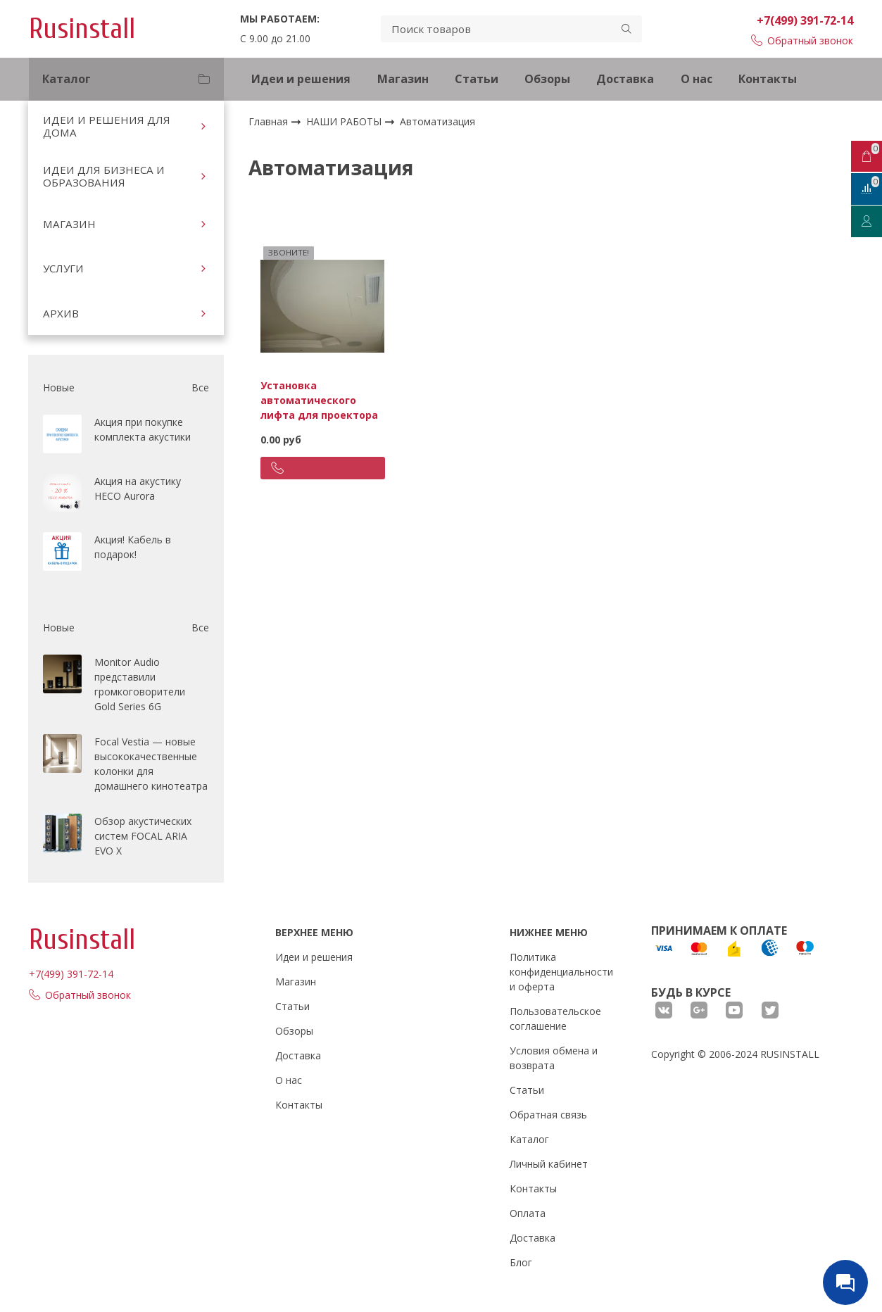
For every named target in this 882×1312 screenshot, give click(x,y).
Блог (521, 1262)
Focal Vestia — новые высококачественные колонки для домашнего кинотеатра (151, 764)
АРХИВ (61, 313)
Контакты (767, 79)
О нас (696, 79)
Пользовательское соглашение (555, 1018)
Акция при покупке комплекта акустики (142, 429)
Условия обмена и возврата (554, 1058)
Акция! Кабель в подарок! (132, 547)
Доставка (625, 79)
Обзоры (547, 79)
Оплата (528, 1213)
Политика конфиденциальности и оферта (561, 971)
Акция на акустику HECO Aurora (137, 488)
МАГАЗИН (69, 223)
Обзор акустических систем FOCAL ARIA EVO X (142, 835)
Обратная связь (548, 1114)
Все (200, 387)
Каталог (529, 1139)
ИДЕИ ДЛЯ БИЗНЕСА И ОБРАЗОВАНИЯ (104, 176)
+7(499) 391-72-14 (805, 20)
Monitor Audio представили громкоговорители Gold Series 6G (139, 684)
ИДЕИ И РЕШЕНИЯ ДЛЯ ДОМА (106, 126)
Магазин (403, 79)
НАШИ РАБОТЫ (345, 121)
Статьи (476, 79)
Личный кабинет (549, 1164)
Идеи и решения (301, 79)
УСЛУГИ (63, 268)
